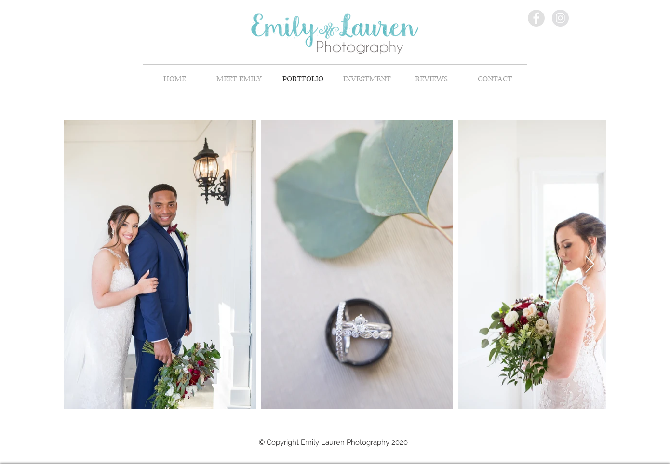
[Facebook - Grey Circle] (536, 18)
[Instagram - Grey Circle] (560, 18)
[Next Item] (589, 264)
